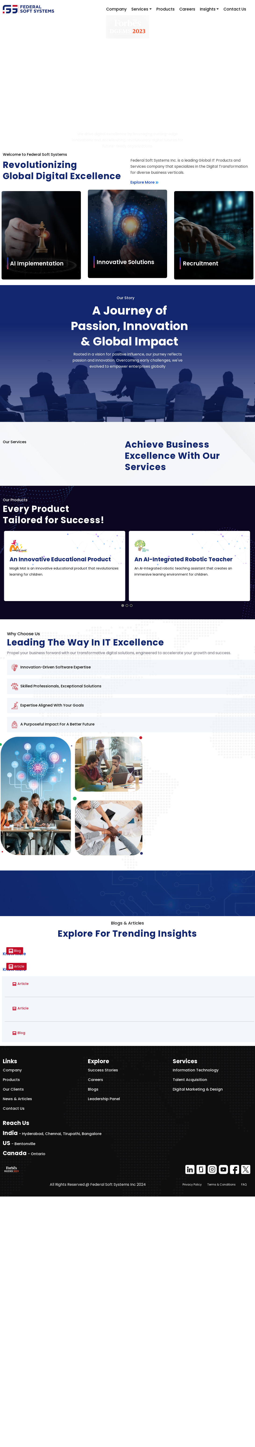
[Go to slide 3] (131, 856)
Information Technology (196, 1320)
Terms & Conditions (221, 1435)
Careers (187, 9)
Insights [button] (207, 9)
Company (116, 9)
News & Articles (17, 1349)
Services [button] (139, 9)
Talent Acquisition (190, 1330)
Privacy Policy (192, 1435)
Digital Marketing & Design (198, 1339)
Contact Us (234, 9)
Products (165, 9)
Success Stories (103, 1320)
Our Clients (13, 1339)
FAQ (244, 1435)
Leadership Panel (104, 1349)
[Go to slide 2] (127, 856)
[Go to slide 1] (122, 856)
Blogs (93, 1339)
